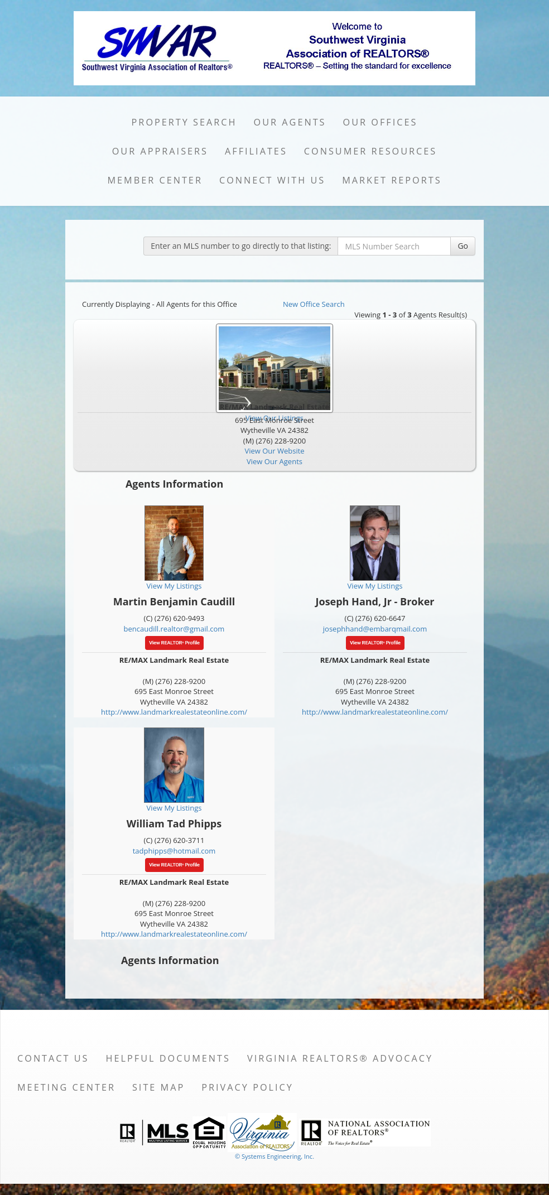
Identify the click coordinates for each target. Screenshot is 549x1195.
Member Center (155, 180)
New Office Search (314, 304)
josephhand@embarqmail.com (375, 629)
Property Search (184, 122)
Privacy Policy (247, 1087)
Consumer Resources (370, 151)
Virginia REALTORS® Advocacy (340, 1058)
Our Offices (380, 122)
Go (463, 245)
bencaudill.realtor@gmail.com (174, 629)
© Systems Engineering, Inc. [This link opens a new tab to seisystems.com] (274, 1156)
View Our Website (274, 451)
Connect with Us (272, 180)
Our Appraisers (160, 151)
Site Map (158, 1087)
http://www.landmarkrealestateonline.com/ (174, 712)
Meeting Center (66, 1087)
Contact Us (53, 1058)
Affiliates (256, 151)
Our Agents (290, 122)
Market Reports (391, 180)
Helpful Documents (168, 1058)
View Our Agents (274, 461)
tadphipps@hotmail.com (174, 851)
